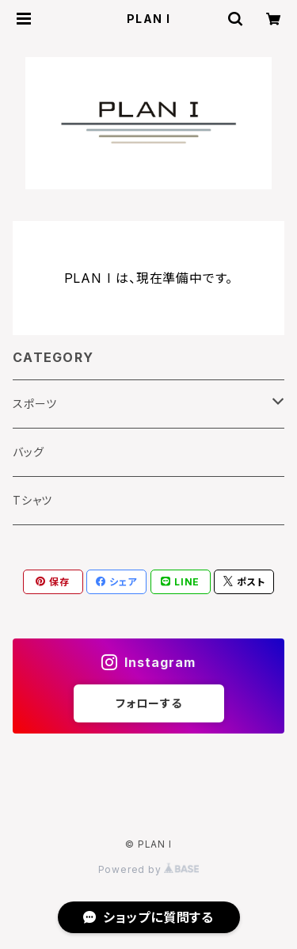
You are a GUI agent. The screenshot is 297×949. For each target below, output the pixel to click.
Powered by (149, 869)
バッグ (28, 452)
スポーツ (35, 403)
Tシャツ (32, 500)
